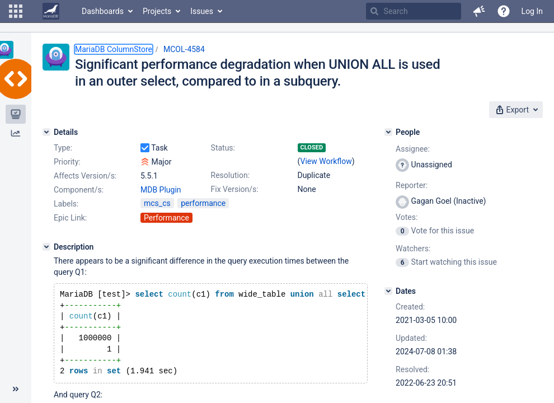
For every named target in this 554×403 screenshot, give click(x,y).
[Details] (46, 132)
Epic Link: (70, 217)
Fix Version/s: (235, 189)
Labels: (66, 203)
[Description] (46, 247)
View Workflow (326, 161)
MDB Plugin (160, 189)
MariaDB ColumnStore (113, 49)
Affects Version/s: (85, 175)
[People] (388, 132)
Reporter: (412, 185)
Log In (532, 11)
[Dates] (388, 291)
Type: (63, 147)
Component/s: (79, 189)
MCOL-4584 (184, 49)
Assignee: (413, 148)
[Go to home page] (51, 11)
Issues (201, 11)
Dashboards (103, 11)
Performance (166, 217)
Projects (157, 11)
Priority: (67, 161)
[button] (16, 11)
